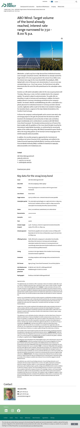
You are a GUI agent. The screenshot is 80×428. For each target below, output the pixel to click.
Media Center (61, 6)
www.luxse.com (36, 146)
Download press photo (23, 169)
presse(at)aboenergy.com (24, 396)
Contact (56, 1)
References (27, 417)
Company (53, 6)
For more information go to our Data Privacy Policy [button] (31, 425)
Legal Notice (45, 417)
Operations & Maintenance (42, 6)
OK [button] (74, 424)
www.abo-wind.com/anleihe (30, 134)
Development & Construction (27, 6)
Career (11, 417)
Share (21, 417)
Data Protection (36, 417)
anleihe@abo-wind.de (25, 162)
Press (13, 9)
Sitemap (52, 417)
